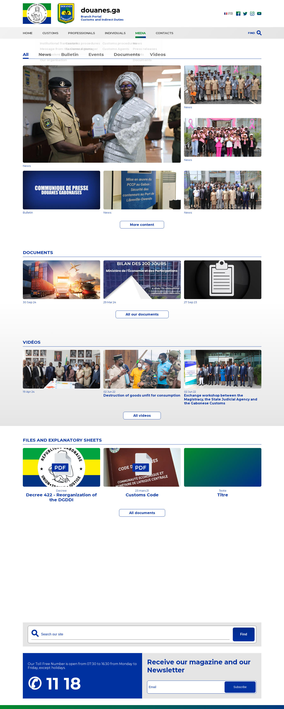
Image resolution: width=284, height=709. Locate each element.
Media (140, 32)
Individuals (115, 32)
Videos (158, 53)
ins (252, 14)
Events (96, 53)
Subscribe (240, 686)
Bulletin (70, 53)
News (44, 53)
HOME (27, 32)
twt (245, 14)
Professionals (81, 32)
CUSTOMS (50, 32)
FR (228, 14)
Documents (127, 53)
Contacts (164, 32)
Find (243, 633)
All (26, 53)
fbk (238, 14)
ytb (259, 14)
